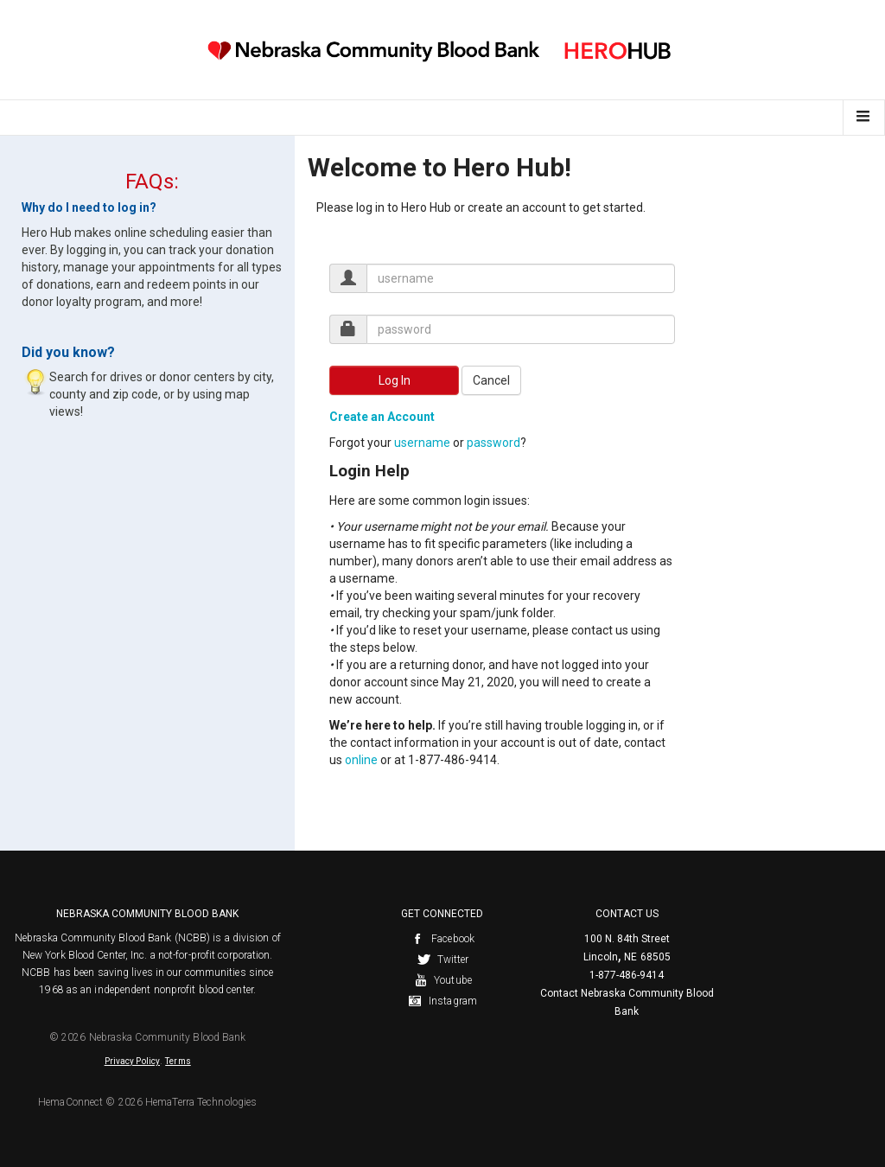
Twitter (443, 959)
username (422, 443)
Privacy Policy (132, 1061)
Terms (178, 1061)
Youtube (442, 980)
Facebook (442, 939)
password (493, 443)
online (361, 760)
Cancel (491, 380)
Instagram (442, 1001)
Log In (395, 380)
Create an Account (382, 417)
